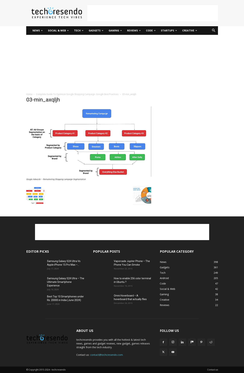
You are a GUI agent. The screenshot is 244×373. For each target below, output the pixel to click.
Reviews (134, 30)
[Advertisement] (152, 13)
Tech (78, 30)
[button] (213, 31)
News (37, 30)
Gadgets (96, 30)
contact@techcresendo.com (106, 354)
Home (29, 94)
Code (151, 30)
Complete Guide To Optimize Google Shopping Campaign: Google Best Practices (77, 94)
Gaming (115, 30)
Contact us (212, 369)
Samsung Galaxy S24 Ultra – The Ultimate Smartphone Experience (65, 282)
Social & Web (58, 30)
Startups (169, 30)
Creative (189, 30)
